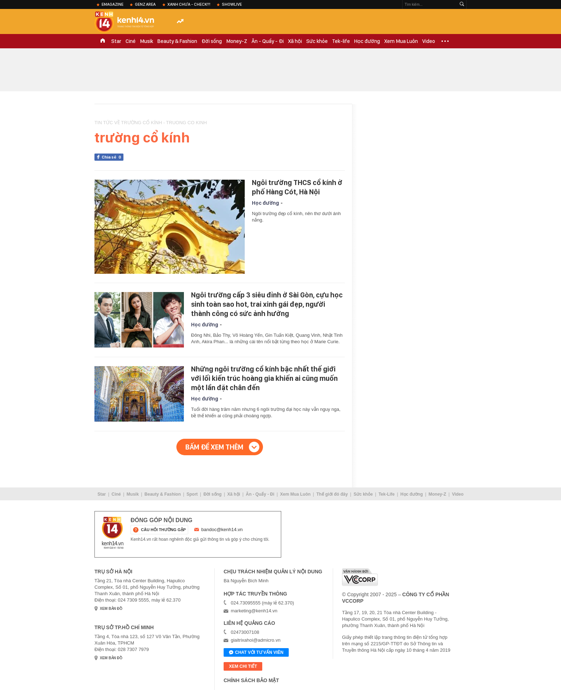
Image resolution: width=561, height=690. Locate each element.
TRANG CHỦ (103, 41)
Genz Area (145, 4)
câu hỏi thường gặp (163, 530)
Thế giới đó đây (332, 494)
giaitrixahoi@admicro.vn (255, 640)
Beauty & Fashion (177, 41)
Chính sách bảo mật (251, 680)
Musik (146, 41)
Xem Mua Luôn (401, 41)
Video (428, 41)
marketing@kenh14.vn (254, 610)
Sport (191, 494)
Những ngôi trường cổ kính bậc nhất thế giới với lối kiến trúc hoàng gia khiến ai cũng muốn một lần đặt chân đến (264, 378)
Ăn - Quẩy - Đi (268, 41)
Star (116, 41)
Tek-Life (387, 494)
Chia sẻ (112, 157)
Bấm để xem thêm (214, 447)
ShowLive (232, 4)
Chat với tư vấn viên (256, 653)
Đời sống (211, 41)
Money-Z (236, 41)
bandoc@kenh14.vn (222, 529)
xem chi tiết (243, 666)
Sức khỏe (317, 41)
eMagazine (112, 4)
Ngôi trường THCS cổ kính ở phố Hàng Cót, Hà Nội (297, 187)
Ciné (131, 41)
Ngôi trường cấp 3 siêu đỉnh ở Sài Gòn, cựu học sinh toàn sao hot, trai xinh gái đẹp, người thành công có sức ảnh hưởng (267, 304)
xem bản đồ (111, 609)
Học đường (367, 41)
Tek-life (341, 41)
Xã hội (295, 41)
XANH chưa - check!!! (188, 4)
